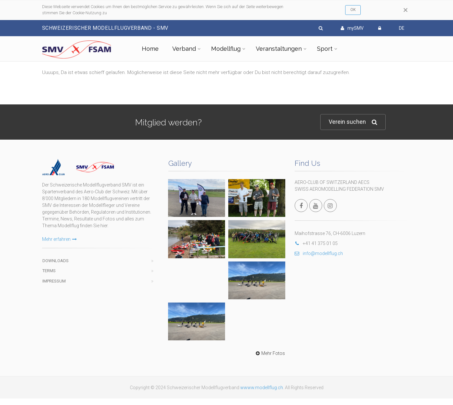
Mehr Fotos (269, 353)
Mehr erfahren (59, 239)
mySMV (352, 28)
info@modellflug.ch (319, 253)
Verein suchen (353, 122)
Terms (49, 270)
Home (150, 48)
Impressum (54, 281)
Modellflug (226, 48)
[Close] (405, 10)
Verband (184, 48)
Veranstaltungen (279, 48)
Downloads (55, 260)
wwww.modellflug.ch (261, 387)
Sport (325, 48)
